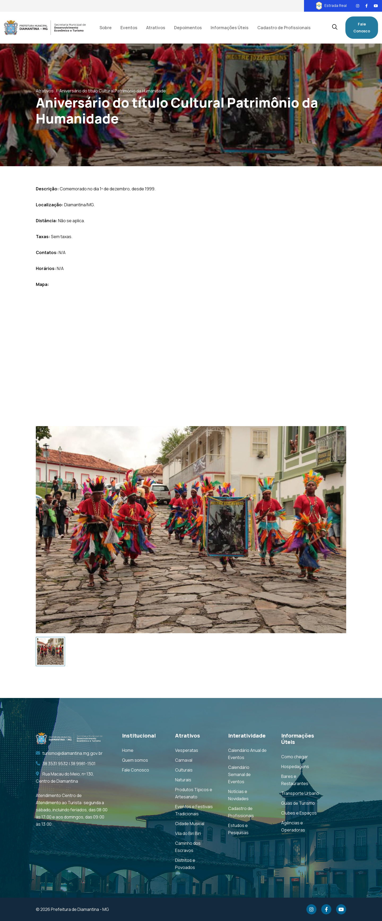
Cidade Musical (189, 823)
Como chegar (294, 757)
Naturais (183, 780)
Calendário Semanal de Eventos (239, 774)
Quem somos (135, 760)
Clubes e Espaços (299, 813)
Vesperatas (186, 750)
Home (127, 750)
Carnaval (183, 760)
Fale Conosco (361, 27)
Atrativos (45, 91)
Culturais (184, 770)
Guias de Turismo (298, 803)
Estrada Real (331, 5)
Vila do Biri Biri (188, 833)
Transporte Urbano (300, 793)
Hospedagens (295, 766)
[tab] (50, 651)
